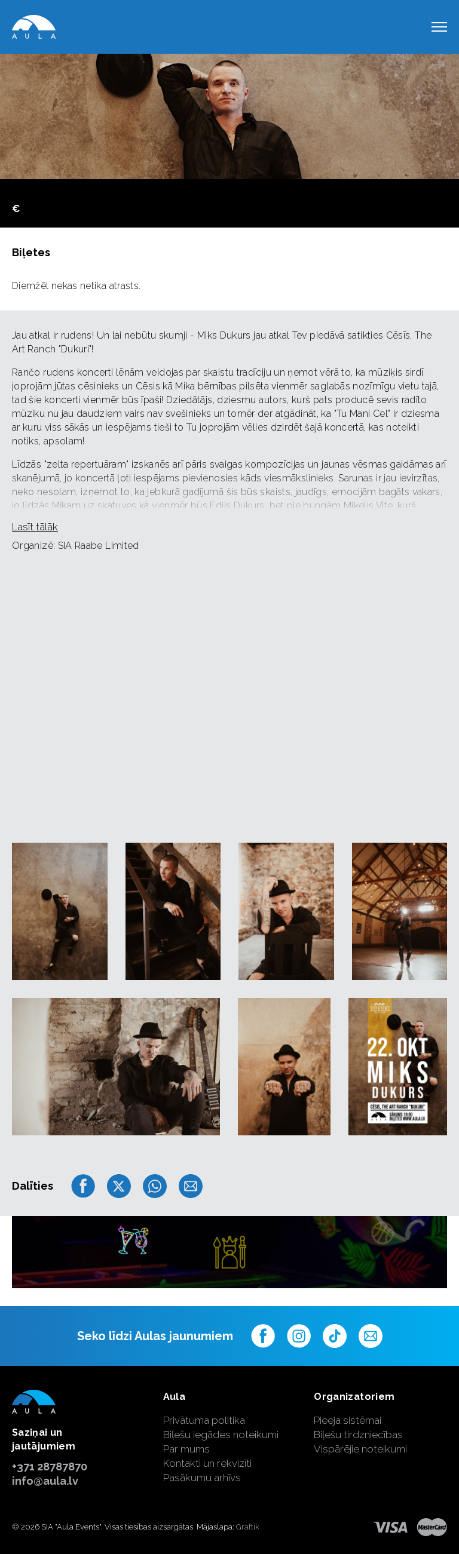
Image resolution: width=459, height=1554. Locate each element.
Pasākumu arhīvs (202, 1478)
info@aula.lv (45, 1481)
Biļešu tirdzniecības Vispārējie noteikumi (360, 1442)
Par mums (186, 1449)
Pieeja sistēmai (347, 1420)
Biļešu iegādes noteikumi (221, 1435)
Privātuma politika (204, 1420)
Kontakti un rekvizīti (207, 1463)
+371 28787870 (49, 1466)
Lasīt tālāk (35, 527)
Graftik (247, 1526)
